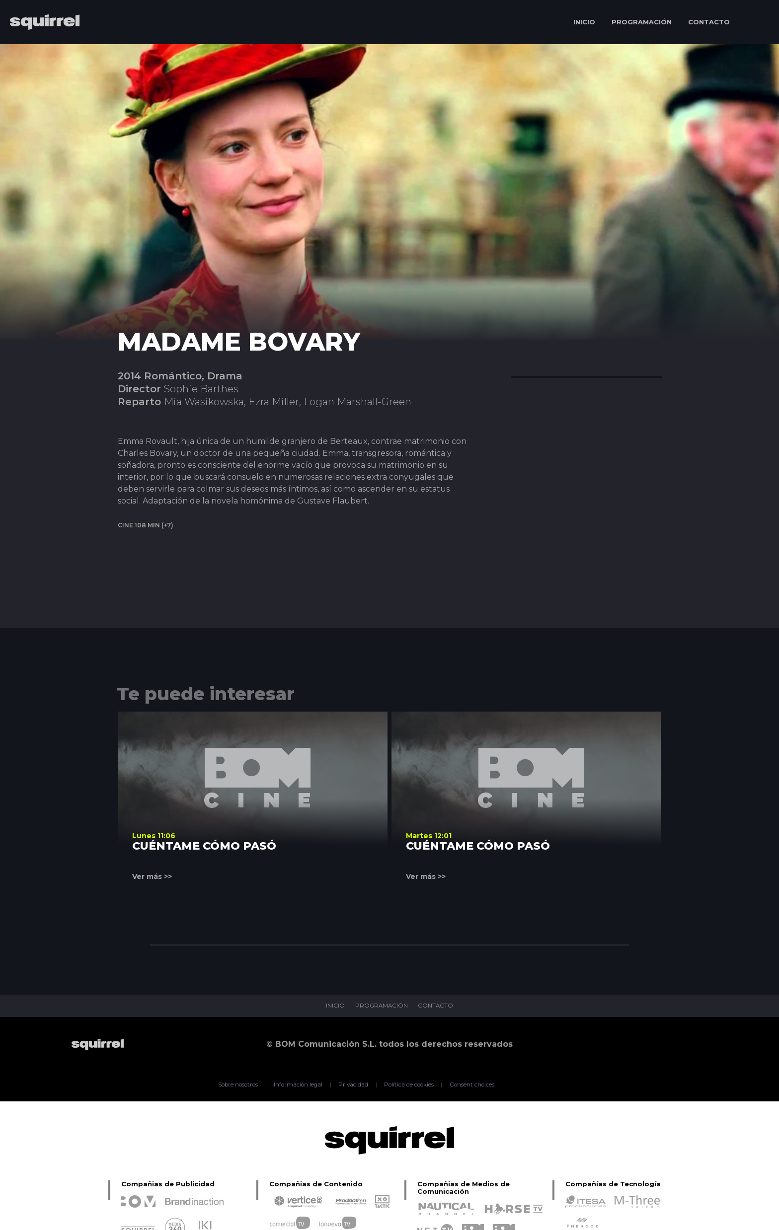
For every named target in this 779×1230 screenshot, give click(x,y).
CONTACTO (709, 22)
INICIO (584, 22)
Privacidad (352, 1084)
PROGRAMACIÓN (642, 22)
